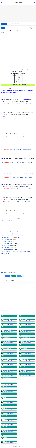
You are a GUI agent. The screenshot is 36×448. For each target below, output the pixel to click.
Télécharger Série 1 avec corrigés (9, 116)
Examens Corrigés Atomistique (8, 245)
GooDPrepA (18, 2)
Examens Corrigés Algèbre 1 (7, 241)
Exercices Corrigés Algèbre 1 (7, 239)
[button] (7, 276)
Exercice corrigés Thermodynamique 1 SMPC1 (11, 235)
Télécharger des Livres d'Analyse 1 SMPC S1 (10, 227)
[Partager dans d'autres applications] (23, 276)
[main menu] (1, 2)
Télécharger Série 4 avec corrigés (9, 123)
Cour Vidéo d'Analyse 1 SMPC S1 (8, 229)
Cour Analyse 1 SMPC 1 (6, 220)
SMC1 (11, 272)
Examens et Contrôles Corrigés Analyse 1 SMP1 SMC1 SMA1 (13, 225)
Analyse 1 (5, 272)
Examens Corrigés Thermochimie (8, 249)
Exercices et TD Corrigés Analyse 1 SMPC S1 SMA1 (21, 103)
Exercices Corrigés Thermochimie (8, 247)
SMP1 (14, 272)
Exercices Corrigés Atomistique (8, 243)
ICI (13, 220)
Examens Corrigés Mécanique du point (9, 233)
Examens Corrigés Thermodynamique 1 (10, 237)
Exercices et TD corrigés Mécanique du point (10, 231)
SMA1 (9, 272)
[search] (34, 2)
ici (8, 253)
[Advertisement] (18, 13)
